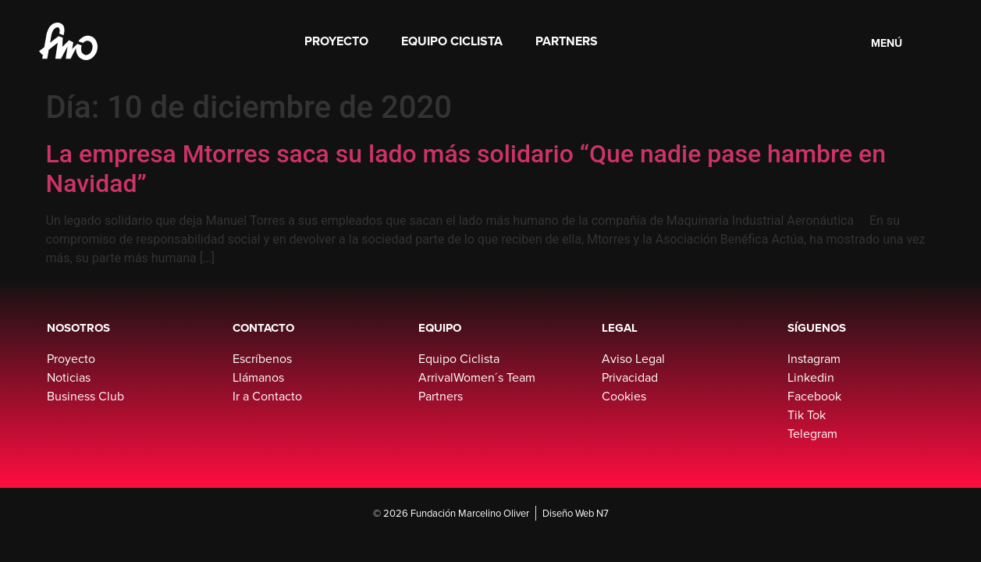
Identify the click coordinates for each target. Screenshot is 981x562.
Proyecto (336, 41)
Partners (566, 41)
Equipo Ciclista (452, 41)
